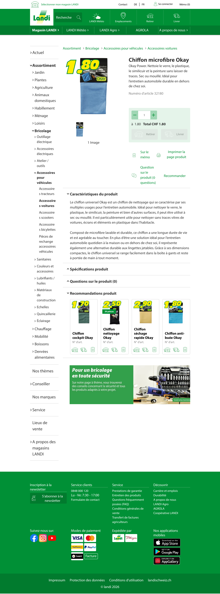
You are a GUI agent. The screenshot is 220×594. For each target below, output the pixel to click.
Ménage (41, 115)
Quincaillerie (46, 314)
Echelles (43, 307)
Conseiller (41, 383)
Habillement (45, 108)
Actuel (38, 52)
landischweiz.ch (159, 580)
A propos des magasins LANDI (44, 448)
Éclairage (43, 321)
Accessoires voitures (162, 48)
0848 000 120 (80, 491)
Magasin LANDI (44, 30)
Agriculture (44, 87)
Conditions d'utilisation (126, 580)
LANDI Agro (108, 30)
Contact (123, 4)
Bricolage (43, 130)
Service (38, 409)
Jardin (39, 72)
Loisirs (40, 123)
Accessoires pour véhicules (123, 48)
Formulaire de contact (85, 500)
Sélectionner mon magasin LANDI (60, 4)
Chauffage (43, 328)
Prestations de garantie (127, 491)
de (135, 4)
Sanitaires (44, 259)
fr (143, 4)
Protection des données (87, 580)
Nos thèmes (43, 370)
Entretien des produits (126, 495)
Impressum (57, 580)
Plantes (40, 79)
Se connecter (165, 4)
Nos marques (44, 396)
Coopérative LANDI (165, 513)
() (185, 4)
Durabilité (159, 495)
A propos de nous (172, 30)
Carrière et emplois (165, 491)
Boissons (42, 343)
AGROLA (142, 30)
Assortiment (44, 65)
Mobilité (41, 336)
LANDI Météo (76, 30)
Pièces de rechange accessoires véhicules (47, 244)
